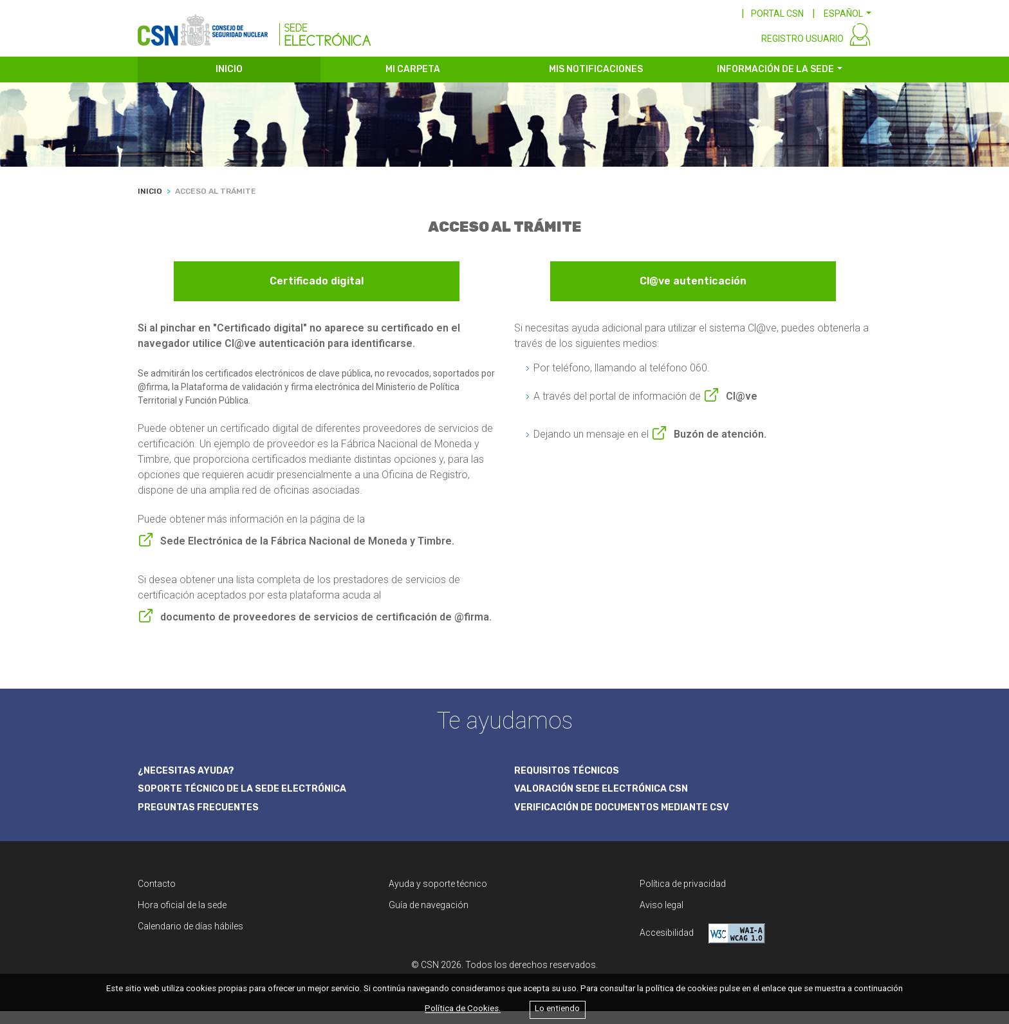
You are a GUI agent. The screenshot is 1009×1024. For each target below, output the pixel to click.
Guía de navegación (428, 918)
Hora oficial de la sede (182, 918)
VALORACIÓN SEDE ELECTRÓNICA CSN (607, 800)
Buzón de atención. (720, 444)
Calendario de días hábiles (190, 939)
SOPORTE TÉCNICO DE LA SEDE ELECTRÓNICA (250, 800)
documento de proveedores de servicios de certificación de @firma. (326, 627)
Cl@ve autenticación (693, 294)
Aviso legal (661, 918)
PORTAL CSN (777, 13)
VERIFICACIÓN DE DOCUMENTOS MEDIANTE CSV (631, 819)
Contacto (157, 896)
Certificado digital (317, 294)
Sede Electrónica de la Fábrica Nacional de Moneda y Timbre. (307, 551)
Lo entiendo (557, 1009)
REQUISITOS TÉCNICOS (571, 781)
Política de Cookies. (463, 1009)
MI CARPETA (412, 82)
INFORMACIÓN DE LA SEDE (775, 82)
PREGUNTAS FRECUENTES (202, 819)
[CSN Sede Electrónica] (254, 30)
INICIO (229, 82)
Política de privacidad (683, 896)
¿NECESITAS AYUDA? (189, 781)
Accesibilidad (702, 946)
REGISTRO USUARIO (802, 50)
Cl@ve (741, 406)
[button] (847, 13)
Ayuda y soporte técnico (438, 896)
